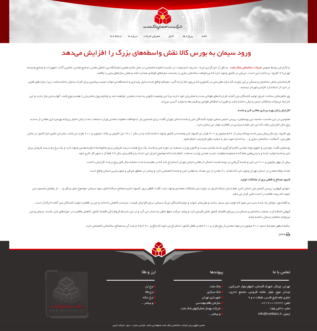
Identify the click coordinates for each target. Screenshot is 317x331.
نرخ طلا (150, 292)
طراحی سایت (139, 325)
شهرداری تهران (212, 297)
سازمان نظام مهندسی (209, 303)
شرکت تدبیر (118, 325)
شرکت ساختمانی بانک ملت (246, 67)
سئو (129, 325)
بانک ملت (215, 286)
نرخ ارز (149, 286)
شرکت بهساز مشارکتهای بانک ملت (202, 308)
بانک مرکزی (215, 292)
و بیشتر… (215, 314)
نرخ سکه (149, 297)
